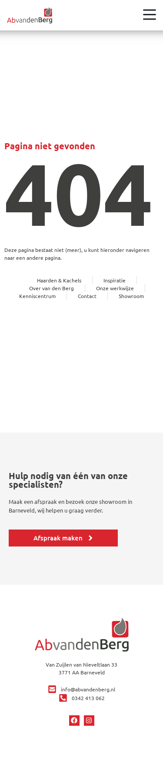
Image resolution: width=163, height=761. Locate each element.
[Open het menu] (149, 14)
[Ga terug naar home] (29, 15)
